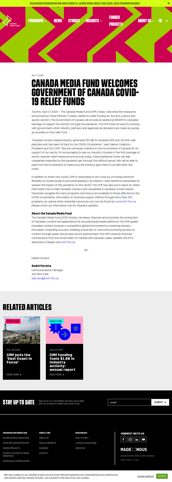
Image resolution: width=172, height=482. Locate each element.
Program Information (15, 433)
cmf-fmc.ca (68, 242)
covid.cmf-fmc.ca (125, 201)
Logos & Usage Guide (86, 443)
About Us (147, 19)
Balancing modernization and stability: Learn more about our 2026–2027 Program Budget (85, 3)
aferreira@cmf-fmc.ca (45, 278)
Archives (80, 448)
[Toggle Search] (166, 19)
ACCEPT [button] (162, 476)
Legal (137, 460)
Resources (81, 433)
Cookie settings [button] (145, 476)
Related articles (27, 307)
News (58, 19)
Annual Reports (47, 443)
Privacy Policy (126, 460)
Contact (43, 453)
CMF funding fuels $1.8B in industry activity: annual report (62, 362)
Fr (160, 19)
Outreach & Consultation (16, 461)
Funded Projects (116, 19)
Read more (13, 375)
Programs (38, 19)
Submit (158, 402)
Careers (43, 448)
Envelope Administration (16, 443)
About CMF (45, 433)
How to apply (82, 438)
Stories (74, 19)
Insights (94, 19)
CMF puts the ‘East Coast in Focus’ (19, 358)
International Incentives (16, 438)
